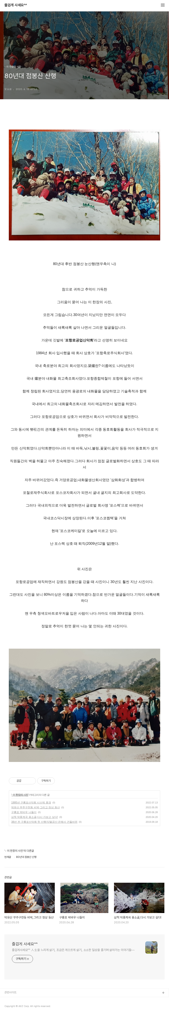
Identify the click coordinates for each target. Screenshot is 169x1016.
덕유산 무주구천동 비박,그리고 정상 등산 (35, 807)
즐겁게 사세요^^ (15, 5)
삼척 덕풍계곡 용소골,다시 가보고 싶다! (34, 817)
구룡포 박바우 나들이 (24, 812)
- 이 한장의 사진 (19, 794)
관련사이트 (10, 992)
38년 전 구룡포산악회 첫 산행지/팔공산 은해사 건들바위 (44, 821)
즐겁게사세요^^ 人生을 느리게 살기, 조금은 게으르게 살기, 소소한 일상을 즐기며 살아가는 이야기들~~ (73, 950)
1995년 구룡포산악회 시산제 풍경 (31, 802)
